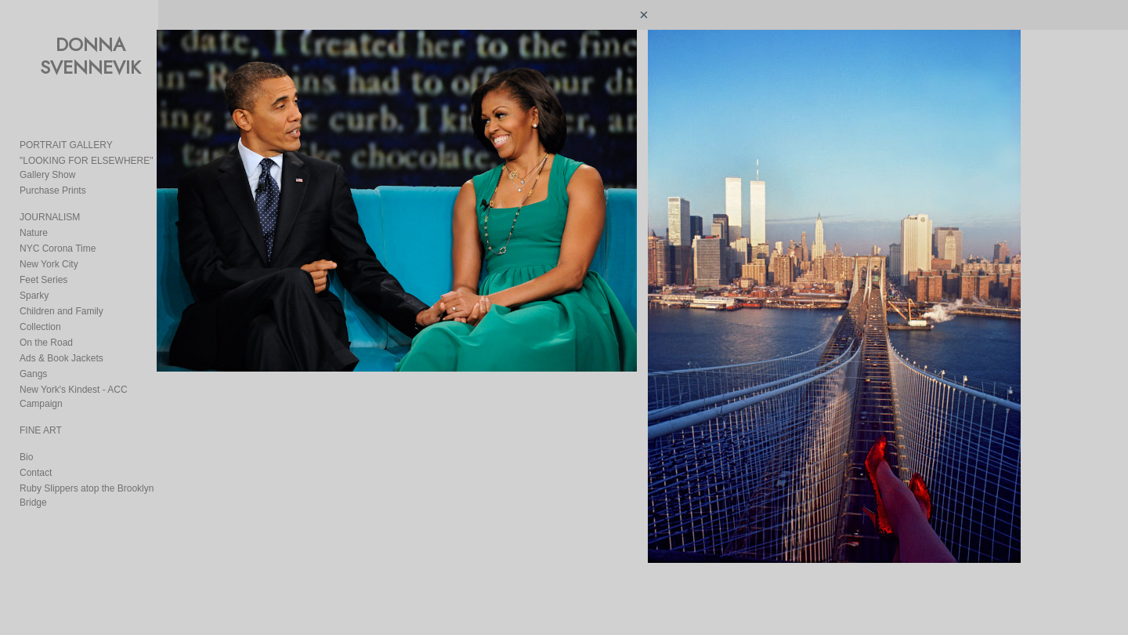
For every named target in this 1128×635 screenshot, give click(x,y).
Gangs (33, 359)
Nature (34, 218)
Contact (36, 444)
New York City (49, 250)
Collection (40, 312)
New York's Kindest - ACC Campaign (96, 375)
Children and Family (61, 297)
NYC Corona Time (58, 234)
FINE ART (41, 402)
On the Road (46, 328)
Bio (26, 428)
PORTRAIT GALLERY (66, 145)
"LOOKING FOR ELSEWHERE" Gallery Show (116, 160)
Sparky (34, 281)
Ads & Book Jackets (61, 344)
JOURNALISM (50, 203)
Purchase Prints (53, 176)
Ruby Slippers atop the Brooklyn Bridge (101, 460)
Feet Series (43, 265)
